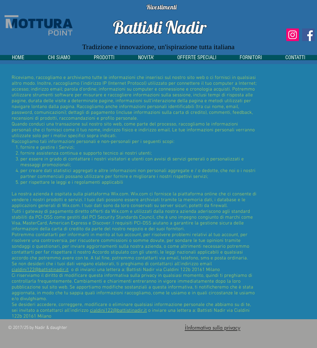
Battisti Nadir (159, 27)
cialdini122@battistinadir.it (40, 270)
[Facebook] (308, 34)
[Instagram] (292, 34)
